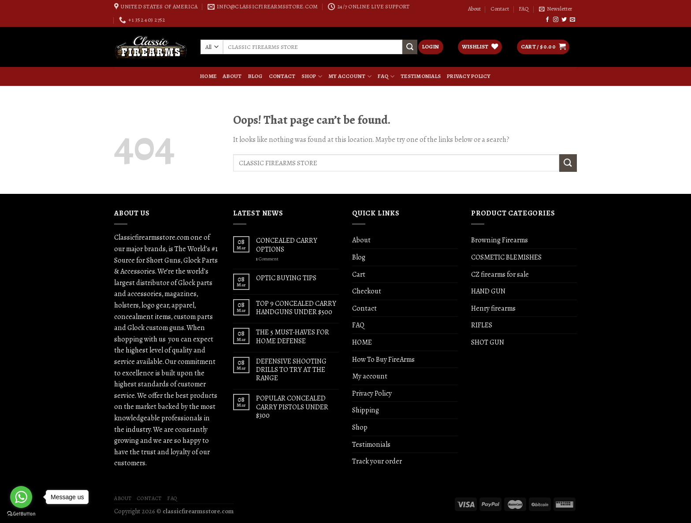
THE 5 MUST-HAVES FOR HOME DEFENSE (292, 336)
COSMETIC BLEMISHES (506, 257)
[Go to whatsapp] (21, 497)
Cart (358, 274)
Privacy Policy (469, 76)
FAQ (524, 8)
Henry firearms (493, 308)
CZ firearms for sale (500, 274)
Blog (255, 76)
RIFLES (481, 324)
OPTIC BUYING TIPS (286, 278)
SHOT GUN (487, 342)
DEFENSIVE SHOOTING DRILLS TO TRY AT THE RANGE (291, 369)
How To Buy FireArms (383, 359)
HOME (208, 76)
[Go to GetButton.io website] (21, 514)
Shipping (365, 409)
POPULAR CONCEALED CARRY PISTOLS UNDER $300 (292, 406)
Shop (311, 76)
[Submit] (568, 162)
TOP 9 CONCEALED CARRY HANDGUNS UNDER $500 (296, 307)
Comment (267, 259)
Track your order (377, 461)
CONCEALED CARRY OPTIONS (286, 244)
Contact (499, 8)
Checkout (366, 291)
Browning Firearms (499, 239)
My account (350, 76)
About (474, 8)
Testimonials (421, 76)
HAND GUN (488, 291)
